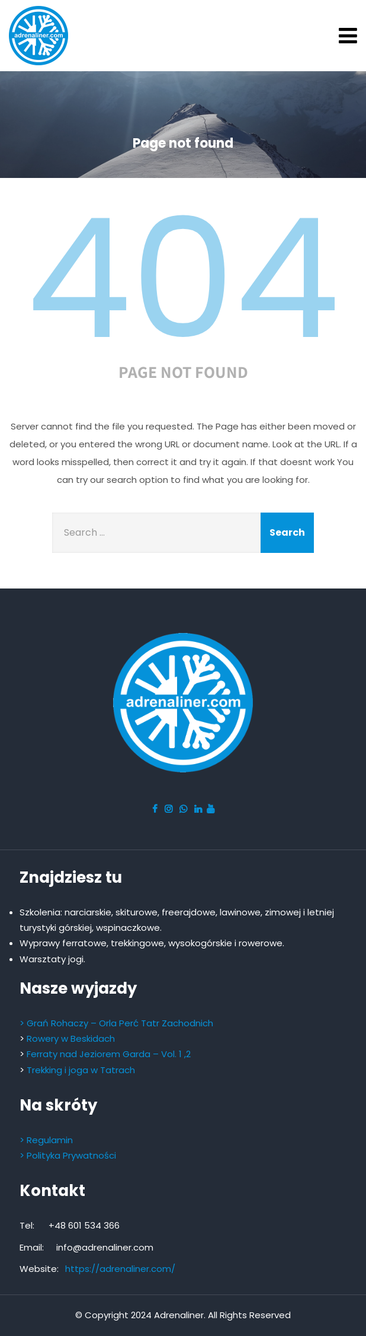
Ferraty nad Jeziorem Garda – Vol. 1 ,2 (109, 1054)
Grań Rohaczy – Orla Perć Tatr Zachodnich (120, 1023)
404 (183, 279)
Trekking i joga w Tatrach (81, 1070)
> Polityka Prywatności (68, 1155)
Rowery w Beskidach (71, 1038)
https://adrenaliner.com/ (120, 1268)
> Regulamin (46, 1140)
